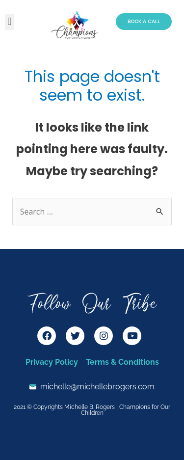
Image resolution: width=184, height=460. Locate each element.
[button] (9, 22)
